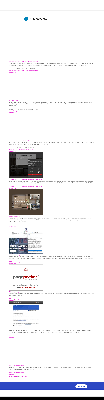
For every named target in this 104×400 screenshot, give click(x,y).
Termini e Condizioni (55, 390)
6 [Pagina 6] (20, 376)
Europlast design (13, 111)
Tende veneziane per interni (16, 372)
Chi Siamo (38, 390)
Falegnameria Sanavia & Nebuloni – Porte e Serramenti (23, 70)
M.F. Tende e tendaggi (14, 262)
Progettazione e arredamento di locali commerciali (22, 149)
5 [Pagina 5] (19, 376)
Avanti (25, 376)
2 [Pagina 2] (16, 376)
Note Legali (65, 390)
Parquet (11, 336)
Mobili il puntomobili (14, 225)
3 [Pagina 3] (17, 376)
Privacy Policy (45, 390)
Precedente (12, 376)
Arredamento (12, 72)
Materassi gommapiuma (15, 299)
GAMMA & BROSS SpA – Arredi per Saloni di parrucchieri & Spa (25, 186)
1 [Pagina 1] (15, 376)
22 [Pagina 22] (22, 376)
